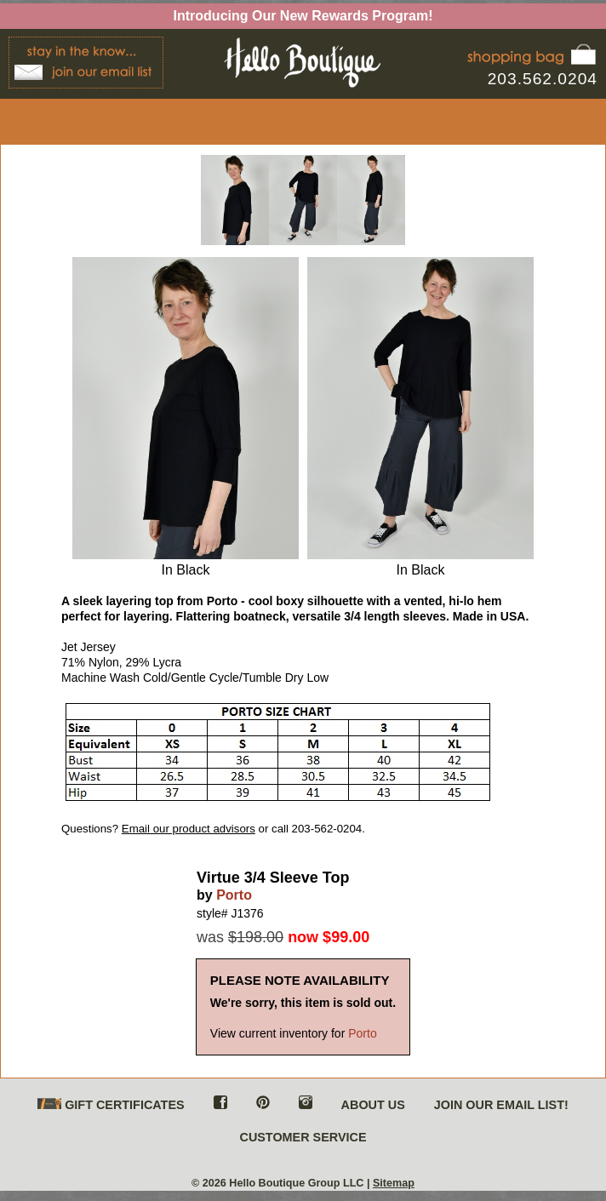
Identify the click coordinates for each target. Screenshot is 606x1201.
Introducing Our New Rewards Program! (303, 16)
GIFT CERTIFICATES (110, 1105)
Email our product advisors (188, 828)
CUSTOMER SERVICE (302, 1137)
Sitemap (393, 1183)
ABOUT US (373, 1105)
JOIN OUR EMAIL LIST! (501, 1105)
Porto (234, 895)
